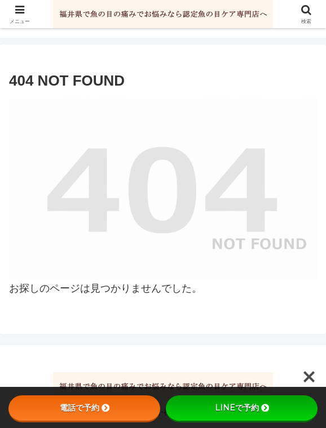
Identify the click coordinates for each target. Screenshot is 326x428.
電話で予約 (84, 408)
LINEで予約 (242, 408)
